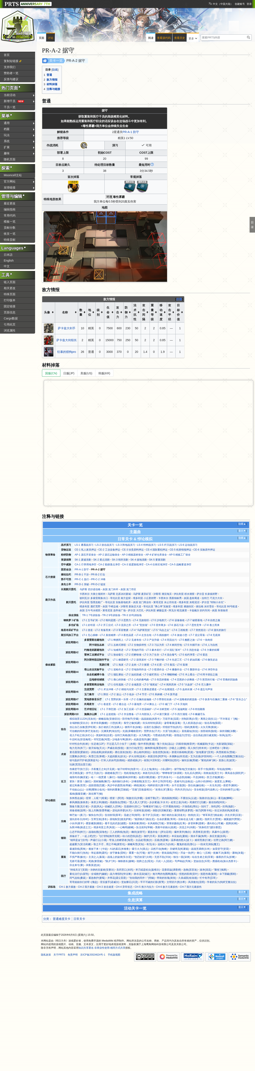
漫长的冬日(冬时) (79, 819)
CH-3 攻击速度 (105, 886)
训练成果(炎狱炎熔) (102, 752)
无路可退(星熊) (78, 861)
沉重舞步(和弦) (78, 756)
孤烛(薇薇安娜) (78, 793)
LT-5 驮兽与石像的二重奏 (213, 699)
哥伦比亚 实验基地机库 (118, 602)
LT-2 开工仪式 (105, 625)
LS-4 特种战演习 (146, 544)
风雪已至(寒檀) (97, 756)
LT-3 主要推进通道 (146, 689)
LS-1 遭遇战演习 (84, 544)
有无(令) (151, 844)
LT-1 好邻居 (88, 625)
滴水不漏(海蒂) (198, 836)
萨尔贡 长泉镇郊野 (207, 593)
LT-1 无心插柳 (90, 635)
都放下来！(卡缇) (98, 848)
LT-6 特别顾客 (197, 709)
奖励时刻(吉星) (104, 735)
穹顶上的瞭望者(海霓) (121, 840)
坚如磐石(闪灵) (129, 882)
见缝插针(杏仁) (132, 806)
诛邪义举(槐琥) (99, 802)
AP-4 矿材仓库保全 (156, 554)
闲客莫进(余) (93, 865)
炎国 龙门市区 (128, 589)
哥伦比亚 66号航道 (226, 606)
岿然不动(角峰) (159, 848)
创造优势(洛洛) (161, 752)
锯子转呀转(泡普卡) (128, 769)
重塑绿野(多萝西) (183, 810)
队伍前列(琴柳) (144, 827)
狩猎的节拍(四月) (172, 727)
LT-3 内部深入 (144, 714)
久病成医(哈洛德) (188, 877)
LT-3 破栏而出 (151, 674)
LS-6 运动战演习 (188, 544)
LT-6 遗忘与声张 (203, 689)
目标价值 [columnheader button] (178, 312)
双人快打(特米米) (197, 748)
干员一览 (9, 107)
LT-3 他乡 (128, 694)
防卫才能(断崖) (215, 777)
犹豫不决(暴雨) (221, 852)
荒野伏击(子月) (152, 731)
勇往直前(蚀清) (123, 752)
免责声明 (73, 954)
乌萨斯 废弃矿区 (142, 593)
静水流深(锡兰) (142, 873)
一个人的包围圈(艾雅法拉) (229, 756)
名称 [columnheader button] (65, 312)
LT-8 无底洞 (213, 635)
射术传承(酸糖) (99, 723)
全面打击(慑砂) (152, 727)
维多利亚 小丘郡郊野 (144, 598)
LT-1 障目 (103, 694)
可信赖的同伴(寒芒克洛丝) (84, 731)
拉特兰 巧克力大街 (212, 598)
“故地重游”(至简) (204, 752)
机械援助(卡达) (205, 743)
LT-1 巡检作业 (115, 669)
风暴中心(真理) (220, 831)
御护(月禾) (150, 836)
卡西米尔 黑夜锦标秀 (169, 598)
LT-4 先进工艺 (174, 659)
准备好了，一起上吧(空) (83, 836)
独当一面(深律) (181, 857)
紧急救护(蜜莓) (97, 877)
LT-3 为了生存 (151, 654)
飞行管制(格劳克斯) (109, 836)
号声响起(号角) (183, 861)
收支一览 (9, 233)
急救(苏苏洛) (190, 869)
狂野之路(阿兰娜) (223, 840)
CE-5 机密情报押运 (180, 549)
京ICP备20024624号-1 (92, 954)
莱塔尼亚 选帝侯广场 (114, 610)
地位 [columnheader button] (89, 312)
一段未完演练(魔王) (209, 844)
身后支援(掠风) (217, 836)
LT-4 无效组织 (141, 620)
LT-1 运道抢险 (108, 714)
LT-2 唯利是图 (108, 620)
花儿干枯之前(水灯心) (82, 735)
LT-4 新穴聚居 (161, 714)
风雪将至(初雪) (201, 831)
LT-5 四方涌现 (179, 714)
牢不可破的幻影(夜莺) (152, 882)
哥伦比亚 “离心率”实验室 (157, 606)
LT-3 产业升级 (151, 639)
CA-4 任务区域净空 (156, 564)
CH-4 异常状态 (124, 886)
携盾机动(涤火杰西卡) (224, 861)
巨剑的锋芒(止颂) (230, 789)
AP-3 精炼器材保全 (132, 554)
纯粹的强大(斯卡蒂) (158, 785)
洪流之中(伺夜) (187, 827)
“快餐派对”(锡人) (152, 806)
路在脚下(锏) (96, 793)
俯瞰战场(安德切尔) (109, 718)
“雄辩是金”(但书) (79, 840)
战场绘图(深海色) (98, 831)
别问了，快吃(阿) (210, 806)
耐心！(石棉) (204, 852)
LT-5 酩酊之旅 (187, 639)
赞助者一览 (11, 73)
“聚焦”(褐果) (220, 869)
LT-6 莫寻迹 (171, 694)
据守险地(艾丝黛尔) (185, 769)
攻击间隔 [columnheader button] (143, 312)
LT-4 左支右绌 (143, 635)
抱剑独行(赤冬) (120, 781)
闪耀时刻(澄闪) (171, 760)
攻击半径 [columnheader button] (169, 312)
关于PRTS (59, 954)
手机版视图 (114, 954)
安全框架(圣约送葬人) (206, 789)
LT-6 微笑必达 (210, 659)
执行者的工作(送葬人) (111, 727)
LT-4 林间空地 (174, 644)
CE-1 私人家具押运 (85, 549)
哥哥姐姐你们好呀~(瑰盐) (84, 882)
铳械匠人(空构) (113, 806)
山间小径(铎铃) (203, 781)
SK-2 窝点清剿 (101, 559)
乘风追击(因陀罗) (234, 773)
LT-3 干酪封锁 (156, 659)
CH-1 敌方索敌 (67, 886)
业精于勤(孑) (152, 798)
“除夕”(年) (110, 861)
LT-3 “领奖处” (150, 684)
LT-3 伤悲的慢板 (160, 679)
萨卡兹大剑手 (66, 328)
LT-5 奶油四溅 (192, 659)
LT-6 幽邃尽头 (197, 714)
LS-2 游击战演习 (104, 544)
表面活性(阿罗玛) (157, 756)
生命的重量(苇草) (166, 819)
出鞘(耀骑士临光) (95, 789)
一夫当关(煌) (214, 785)
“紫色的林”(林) (208, 760)
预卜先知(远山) (165, 743)
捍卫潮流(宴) (77, 773)
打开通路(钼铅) (171, 806)
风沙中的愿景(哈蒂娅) (119, 785)
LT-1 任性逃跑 (115, 684)
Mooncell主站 (13, 175)
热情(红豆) (194, 815)
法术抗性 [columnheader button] (134, 312)
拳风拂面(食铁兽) (79, 802)
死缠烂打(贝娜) (198, 802)
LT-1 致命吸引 (115, 654)
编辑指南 (9, 209)
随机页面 (9, 159)
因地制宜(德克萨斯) (121, 819)
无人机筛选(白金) (192, 723)
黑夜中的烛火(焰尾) (166, 827)
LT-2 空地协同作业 (136, 669)
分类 (46, 918)
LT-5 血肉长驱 (184, 689)
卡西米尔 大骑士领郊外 (92, 593)
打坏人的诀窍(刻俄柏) (113, 760)
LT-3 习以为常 (156, 644)
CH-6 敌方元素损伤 (167, 886)
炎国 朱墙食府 (220, 610)
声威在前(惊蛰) (115, 748)
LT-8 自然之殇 (212, 620)
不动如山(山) (77, 789)
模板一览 (9, 221)
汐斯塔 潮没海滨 (162, 593)
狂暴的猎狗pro (66, 351)
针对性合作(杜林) (79, 743)
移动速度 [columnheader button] (161, 312)
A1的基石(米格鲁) (120, 848)
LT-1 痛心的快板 (117, 679)
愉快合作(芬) (96, 815)
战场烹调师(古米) (200, 848)
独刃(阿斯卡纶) (203, 810)
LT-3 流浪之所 (123, 625)
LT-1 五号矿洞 (90, 620)
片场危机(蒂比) (190, 806)
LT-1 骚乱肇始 (115, 674)
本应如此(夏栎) (180, 836)
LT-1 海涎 (118, 664)
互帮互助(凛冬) (99, 819)
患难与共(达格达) (183, 781)
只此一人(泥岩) (164, 861)
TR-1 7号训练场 (91, 615)
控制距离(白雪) (189, 718)
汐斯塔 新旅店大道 (131, 606)
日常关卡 (79, 918)
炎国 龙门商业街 (142, 602)
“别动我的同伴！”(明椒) (142, 877)
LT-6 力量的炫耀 (210, 649)
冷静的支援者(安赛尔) (102, 869)
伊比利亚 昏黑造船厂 (91, 602)
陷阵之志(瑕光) (145, 861)
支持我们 (9, 67)
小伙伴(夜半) (77, 823)
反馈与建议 (11, 79)
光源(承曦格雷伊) (132, 731)
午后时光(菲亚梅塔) (80, 739)
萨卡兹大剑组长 (66, 340)
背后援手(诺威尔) (109, 882)
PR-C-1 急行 (82, 579)
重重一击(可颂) (137, 852)
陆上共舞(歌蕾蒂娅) (99, 810)
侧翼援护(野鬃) (232, 819)
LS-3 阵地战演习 (125, 544)
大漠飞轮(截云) (171, 731)
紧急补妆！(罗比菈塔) (160, 831)
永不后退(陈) (179, 785)
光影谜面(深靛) (224, 743)
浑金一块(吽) (187, 852)
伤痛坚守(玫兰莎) (79, 769)
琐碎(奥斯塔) (191, 727)
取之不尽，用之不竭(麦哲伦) (109, 844)
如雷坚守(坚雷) (221, 848)
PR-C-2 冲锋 (98, 579)
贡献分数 (9, 227)
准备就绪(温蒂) (78, 810)
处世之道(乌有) (179, 802)
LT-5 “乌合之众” (161, 630)
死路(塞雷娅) (96, 861)
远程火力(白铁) (166, 844)
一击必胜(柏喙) (182, 777)
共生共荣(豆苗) (233, 815)
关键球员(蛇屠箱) (179, 848)
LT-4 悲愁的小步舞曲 (182, 679)
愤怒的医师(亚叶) (188, 873)
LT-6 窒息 (202, 654)
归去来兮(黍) (77, 865)
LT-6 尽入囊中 (203, 684)
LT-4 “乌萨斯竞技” (141, 630)
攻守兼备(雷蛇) (118, 852)
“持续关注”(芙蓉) (79, 869)
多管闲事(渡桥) (196, 823)
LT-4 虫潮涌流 (166, 689)
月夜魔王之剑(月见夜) (103, 769)
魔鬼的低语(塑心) (186, 844)
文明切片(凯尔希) (176, 882)
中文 (7, 266)
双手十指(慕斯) (206, 769)
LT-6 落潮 (182, 664)
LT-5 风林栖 (155, 694)
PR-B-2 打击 (98, 574)
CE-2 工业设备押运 (109, 549)
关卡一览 (56, 60)
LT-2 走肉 (131, 664)
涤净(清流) (205, 869)
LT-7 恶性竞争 (194, 625)
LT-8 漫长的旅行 (217, 630)
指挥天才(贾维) (213, 819)
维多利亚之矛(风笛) (104, 827)
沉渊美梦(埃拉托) (110, 731)
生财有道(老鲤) (142, 810)
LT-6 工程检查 (180, 630)
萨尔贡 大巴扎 (136, 610)
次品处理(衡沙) (144, 840)
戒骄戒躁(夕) (134, 760)
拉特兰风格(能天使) (126, 735)
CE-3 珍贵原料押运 (133, 549)
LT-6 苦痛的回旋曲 (227, 679)
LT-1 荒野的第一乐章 (116, 699)
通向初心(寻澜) (215, 823)
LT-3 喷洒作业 (156, 669)
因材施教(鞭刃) (102, 781)
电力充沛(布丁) (78, 748)
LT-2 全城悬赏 (133, 684)
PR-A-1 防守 (131, 132)
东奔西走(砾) (77, 798)
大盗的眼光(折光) (117, 756)
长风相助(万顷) (156, 823)
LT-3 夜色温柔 (125, 635)
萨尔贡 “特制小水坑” (213, 602)
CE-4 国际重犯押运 (156, 549)
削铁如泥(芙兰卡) (213, 773)
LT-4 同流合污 (169, 639)
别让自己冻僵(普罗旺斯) (83, 727)
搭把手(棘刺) (230, 785)
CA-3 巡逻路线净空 (133, 564)
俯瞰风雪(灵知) (135, 844)
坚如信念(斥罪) (202, 861)
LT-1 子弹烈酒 (108, 709)
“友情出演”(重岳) (163, 789)
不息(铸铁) (199, 777)
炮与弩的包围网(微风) (165, 873)
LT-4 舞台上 (150, 704)
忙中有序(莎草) (208, 877)
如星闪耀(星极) (147, 777)
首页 (7, 55)
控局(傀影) (228, 806)
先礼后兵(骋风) (193, 773)
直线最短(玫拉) (190, 731)
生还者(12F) (98, 743)
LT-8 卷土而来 (211, 625)
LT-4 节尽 (141, 694)
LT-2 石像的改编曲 (141, 699)
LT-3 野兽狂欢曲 (163, 699)
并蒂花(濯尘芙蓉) (117, 877)
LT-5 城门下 (165, 704)
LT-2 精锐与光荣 (124, 689)
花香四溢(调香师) (171, 869)
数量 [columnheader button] (80, 312)
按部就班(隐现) (208, 731)
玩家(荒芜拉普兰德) (80, 764)
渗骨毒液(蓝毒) (172, 723)
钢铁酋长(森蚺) (126, 861)
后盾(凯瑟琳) (161, 840)
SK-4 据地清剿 (139, 559)
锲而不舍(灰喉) (133, 727)
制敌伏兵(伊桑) (134, 798)
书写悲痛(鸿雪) (102, 739)
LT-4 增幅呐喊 (169, 674)
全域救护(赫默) (99, 873)
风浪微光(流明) (196, 882)
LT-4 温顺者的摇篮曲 (185, 699)
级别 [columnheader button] (98, 312)
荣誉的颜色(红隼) (176, 823)
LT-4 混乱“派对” (172, 649)
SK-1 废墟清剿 (83, 559)
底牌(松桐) (231, 823)
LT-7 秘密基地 (194, 620)
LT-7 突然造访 (198, 630)
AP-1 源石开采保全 (85, 554)
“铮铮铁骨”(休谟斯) (172, 773)
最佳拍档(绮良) (217, 802)
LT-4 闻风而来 (168, 684)
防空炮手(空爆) (130, 718)
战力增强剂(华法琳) (121, 873)
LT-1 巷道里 (104, 704)
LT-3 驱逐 (143, 664)
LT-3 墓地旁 (135, 704)
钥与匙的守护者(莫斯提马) (84, 760)
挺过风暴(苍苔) (78, 785)
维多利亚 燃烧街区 (183, 606)
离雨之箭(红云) (208, 718)
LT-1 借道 (87, 630)
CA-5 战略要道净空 (180, 564)
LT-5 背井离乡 (158, 625)
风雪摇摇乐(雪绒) (225, 752)
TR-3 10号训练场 (131, 615)
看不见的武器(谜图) (116, 823)
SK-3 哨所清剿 (120, 559)
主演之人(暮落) (97, 857)
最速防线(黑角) (78, 848)
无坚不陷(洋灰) (162, 857)
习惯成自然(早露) (162, 735)
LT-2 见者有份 (133, 639)
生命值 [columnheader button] (108, 312)
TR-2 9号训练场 (111, 615)
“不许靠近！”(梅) (228, 718)
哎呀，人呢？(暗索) (97, 798)
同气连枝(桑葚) (78, 877)
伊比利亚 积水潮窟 (184, 593)
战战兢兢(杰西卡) (150, 718)
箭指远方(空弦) (182, 735)
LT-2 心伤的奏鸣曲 (138, 679)
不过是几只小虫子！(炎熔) (121, 743)
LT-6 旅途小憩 (179, 635)
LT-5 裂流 (169, 664)
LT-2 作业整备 (126, 714)
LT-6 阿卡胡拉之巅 (207, 674)
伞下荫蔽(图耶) (227, 873)
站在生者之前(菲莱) (203, 857)
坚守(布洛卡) (165, 777)
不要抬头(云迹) (188, 798)
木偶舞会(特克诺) (178, 756)
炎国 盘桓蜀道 (191, 598)
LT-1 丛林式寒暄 (117, 644)
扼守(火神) (153, 852)
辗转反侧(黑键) (190, 760)
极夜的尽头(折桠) (225, 857)
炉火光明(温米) (137, 756)
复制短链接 (11, 61)
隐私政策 (46, 954)
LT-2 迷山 (115, 694)
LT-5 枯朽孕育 (187, 654)
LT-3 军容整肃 (120, 630)
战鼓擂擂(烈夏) (97, 785)
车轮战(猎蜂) (224, 769)
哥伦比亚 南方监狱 (120, 598)
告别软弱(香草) (113, 815)
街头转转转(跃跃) (152, 723)
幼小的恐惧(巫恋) (132, 836)
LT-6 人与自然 (210, 644)
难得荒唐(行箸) (203, 840)
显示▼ (242, 530)
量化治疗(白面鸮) (79, 873)
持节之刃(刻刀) (94, 773)
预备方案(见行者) (79, 806)
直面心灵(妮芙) (227, 760)
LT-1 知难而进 (115, 649)
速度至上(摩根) (222, 781)
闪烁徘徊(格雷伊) (185, 743)
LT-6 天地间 (181, 704)
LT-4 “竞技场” (140, 625)
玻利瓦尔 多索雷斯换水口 (94, 598)
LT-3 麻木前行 (154, 649)
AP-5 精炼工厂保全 (180, 554)
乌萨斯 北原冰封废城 (119, 593)
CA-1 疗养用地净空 (85, 564)
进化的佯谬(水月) (122, 810)
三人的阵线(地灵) (119, 831)
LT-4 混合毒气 (169, 654)
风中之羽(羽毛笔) (162, 781)
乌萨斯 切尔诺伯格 (90, 589)
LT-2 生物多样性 (137, 644)
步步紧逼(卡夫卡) (159, 802)
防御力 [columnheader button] (126, 312)
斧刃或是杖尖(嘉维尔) (148, 869)
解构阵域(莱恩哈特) (156, 748)
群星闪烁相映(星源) (182, 752)
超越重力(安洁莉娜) (80, 844)
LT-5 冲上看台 (187, 674)
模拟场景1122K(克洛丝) (83, 718)
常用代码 (9, 215)
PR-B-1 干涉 (82, 574)
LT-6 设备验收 (176, 620)
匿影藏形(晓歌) (94, 823)
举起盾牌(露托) (99, 852)
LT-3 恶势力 (124, 620)
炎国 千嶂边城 (110, 606)
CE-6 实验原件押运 (204, 549)
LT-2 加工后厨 (126, 709)
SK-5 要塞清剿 (157, 559)
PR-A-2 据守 (98, 569)
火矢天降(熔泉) (208, 727)
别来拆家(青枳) (137, 823)
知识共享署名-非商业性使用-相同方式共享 (102, 947)
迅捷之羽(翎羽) (132, 815)
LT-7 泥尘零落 (197, 635)
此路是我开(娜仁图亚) (146, 739)
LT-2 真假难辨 (108, 635)
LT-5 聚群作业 (192, 669)
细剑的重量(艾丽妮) (118, 789)
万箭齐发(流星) (171, 718)
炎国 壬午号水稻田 (90, 610)
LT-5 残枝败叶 (161, 635)
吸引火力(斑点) (140, 848)
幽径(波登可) (138, 831)
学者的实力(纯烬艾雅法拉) (221, 882)
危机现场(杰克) (132, 773)
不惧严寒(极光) (78, 857)
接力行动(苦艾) (134, 748)
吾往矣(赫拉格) (196, 785)
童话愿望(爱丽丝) (79, 752)
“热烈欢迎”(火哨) (143, 857)
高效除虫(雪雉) (118, 802)
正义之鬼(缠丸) (149, 769)
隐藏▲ (242, 523)
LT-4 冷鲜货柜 (161, 709)
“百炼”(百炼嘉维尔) (141, 789)
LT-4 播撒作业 (174, 669)
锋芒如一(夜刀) (78, 815)
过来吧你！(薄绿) (219, 748)
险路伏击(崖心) (207, 798)
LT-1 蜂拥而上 (115, 639)
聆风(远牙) (225, 735)
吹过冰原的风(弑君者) (226, 810)
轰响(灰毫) (238, 852)
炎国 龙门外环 (110, 589)
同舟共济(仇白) (183, 789)
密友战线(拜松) (170, 852)
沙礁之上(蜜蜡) (177, 748)
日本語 (8, 254)
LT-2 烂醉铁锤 (133, 654)
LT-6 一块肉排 (205, 639)
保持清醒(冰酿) (227, 731)
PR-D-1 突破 (82, 584)
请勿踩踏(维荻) (170, 798)
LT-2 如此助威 (133, 674)
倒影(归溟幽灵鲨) (162, 810)
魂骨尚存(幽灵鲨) (79, 777)
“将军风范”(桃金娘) (212, 815)
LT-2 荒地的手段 (135, 649)
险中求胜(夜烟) (146, 743)
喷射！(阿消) (117, 798)
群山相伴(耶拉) (142, 752)
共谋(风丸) (97, 806)
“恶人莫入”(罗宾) (138, 802)
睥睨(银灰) (140, 785)
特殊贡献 (9, 239)
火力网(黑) (145, 735)
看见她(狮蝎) (225, 798)
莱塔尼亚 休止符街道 (164, 602)
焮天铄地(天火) (97, 748)
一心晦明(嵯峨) (125, 827)
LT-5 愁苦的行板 (206, 679)
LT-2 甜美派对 (138, 659)
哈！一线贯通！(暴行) (103, 777)
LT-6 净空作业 (210, 669)
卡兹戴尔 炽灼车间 (199, 610)
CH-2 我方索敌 (86, 886)
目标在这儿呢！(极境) (190, 819)
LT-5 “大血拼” (185, 684)
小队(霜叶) (166, 769)
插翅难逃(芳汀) (113, 773)
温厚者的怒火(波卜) (182, 840)
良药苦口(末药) (125, 869)
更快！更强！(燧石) (80, 781)
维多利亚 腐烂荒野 (90, 606)
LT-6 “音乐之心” (238, 699)
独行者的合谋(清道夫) (174, 815)
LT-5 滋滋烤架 (179, 709)
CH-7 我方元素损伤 (191, 886)
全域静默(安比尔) (79, 723)
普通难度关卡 (61, 918)
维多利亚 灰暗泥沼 (189, 602)
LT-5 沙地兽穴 (159, 620)
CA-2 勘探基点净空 (109, 564)
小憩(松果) (116, 723)
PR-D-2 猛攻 (98, 584)
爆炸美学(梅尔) (182, 831)
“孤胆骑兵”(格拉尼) (144, 819)
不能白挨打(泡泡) (79, 852)
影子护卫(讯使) (151, 815)
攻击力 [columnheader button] (117, 312)
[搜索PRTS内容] (226, 37)
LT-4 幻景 (156, 664)
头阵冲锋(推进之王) (80, 827)
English (9, 260)
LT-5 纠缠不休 (192, 644)
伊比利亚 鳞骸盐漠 (156, 610)
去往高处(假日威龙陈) (205, 735)
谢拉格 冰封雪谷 (205, 606)
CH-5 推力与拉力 (144, 886)
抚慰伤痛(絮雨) (208, 873)
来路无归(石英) (151, 773)
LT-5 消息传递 (191, 649)
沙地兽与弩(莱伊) (122, 739)
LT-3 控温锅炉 (144, 709)
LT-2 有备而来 (103, 630)
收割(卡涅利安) (152, 760)
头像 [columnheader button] (47, 312)
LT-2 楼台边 (119, 704)
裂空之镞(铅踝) (132, 723)
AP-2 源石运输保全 (109, 554)
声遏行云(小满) (98, 840)
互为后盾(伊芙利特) (201, 756)
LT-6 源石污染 (176, 625)
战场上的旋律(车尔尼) (119, 857)
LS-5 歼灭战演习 (167, 544)
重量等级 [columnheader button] (152, 312)
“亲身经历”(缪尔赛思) (209, 827)
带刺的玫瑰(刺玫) (166, 877)
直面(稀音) (163, 836)
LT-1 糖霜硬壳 (120, 659)
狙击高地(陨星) (212, 723)
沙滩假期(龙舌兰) (141, 781)
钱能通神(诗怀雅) (127, 777)
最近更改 (9, 203)
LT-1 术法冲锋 (105, 689)
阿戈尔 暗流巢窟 (178, 610)
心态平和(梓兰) (78, 831)
